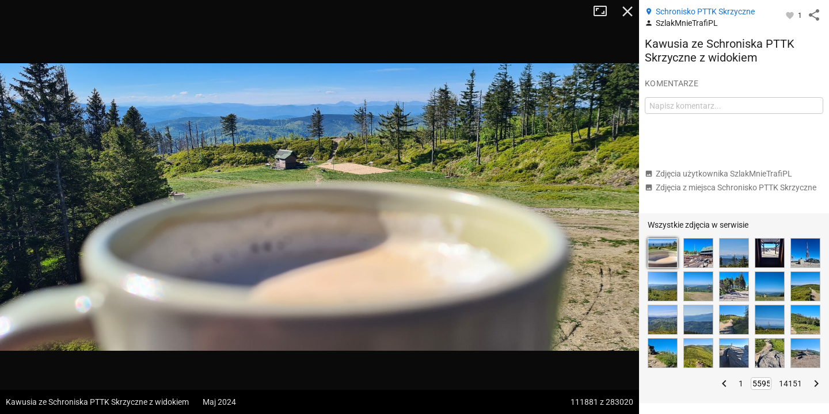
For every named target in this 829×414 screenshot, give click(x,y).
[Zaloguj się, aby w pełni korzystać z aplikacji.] (791, 15)
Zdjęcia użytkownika (718, 173)
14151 (790, 383)
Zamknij (627, 11)
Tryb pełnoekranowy (604, 11)
